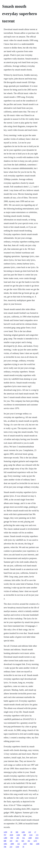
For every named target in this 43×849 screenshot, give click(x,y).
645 (23, 841)
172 (37, 835)
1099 (12, 844)
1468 (30, 838)
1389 (5, 838)
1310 (17, 847)
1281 (23, 832)
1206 (37, 844)
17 (35, 832)
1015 (36, 838)
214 (11, 847)
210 (29, 832)
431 (17, 841)
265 (17, 838)
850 (11, 838)
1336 (18, 835)
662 (31, 844)
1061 (5, 844)
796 (5, 847)
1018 (11, 835)
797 (5, 835)
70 (23, 847)
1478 (25, 844)
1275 (35, 841)
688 (5, 841)
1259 (5, 832)
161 (29, 841)
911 (23, 838)
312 (18, 844)
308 (24, 835)
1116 (30, 835)
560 (17, 832)
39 (11, 832)
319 (11, 841)
